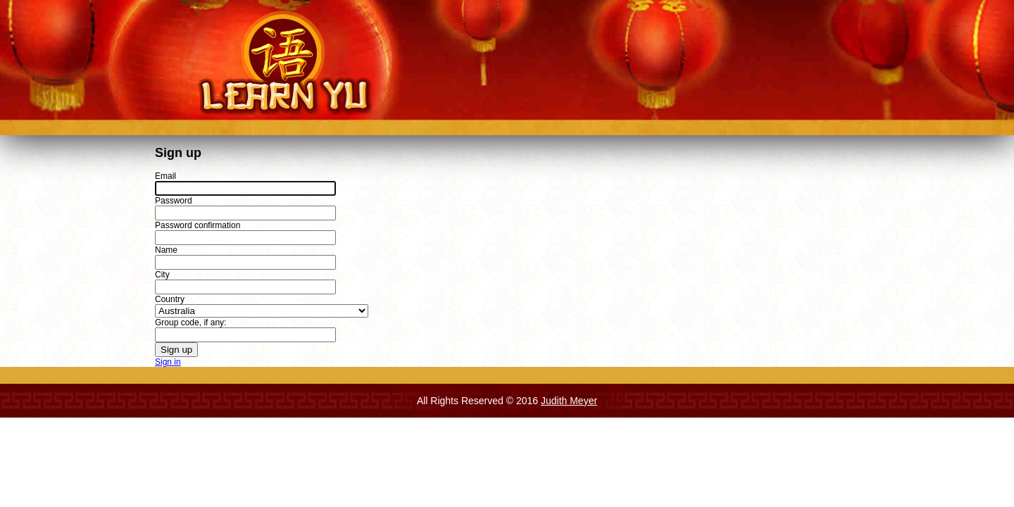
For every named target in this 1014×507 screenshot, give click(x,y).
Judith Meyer (569, 400)
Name (166, 250)
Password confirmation (197, 225)
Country (169, 299)
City (162, 275)
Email (165, 176)
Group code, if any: (190, 322)
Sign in (168, 362)
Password (173, 201)
